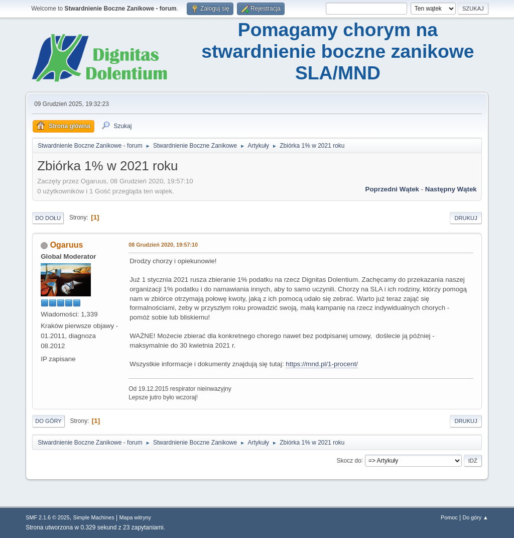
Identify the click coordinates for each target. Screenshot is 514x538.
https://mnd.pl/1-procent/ (322, 364)
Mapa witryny (135, 517)
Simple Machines (93, 517)
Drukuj (465, 218)
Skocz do (349, 460)
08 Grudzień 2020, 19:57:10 (163, 245)
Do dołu (48, 218)
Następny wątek (451, 189)
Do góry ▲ (475, 517)
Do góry (48, 421)
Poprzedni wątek (392, 189)
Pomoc (449, 517)
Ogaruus (66, 245)
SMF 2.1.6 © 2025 (48, 517)
